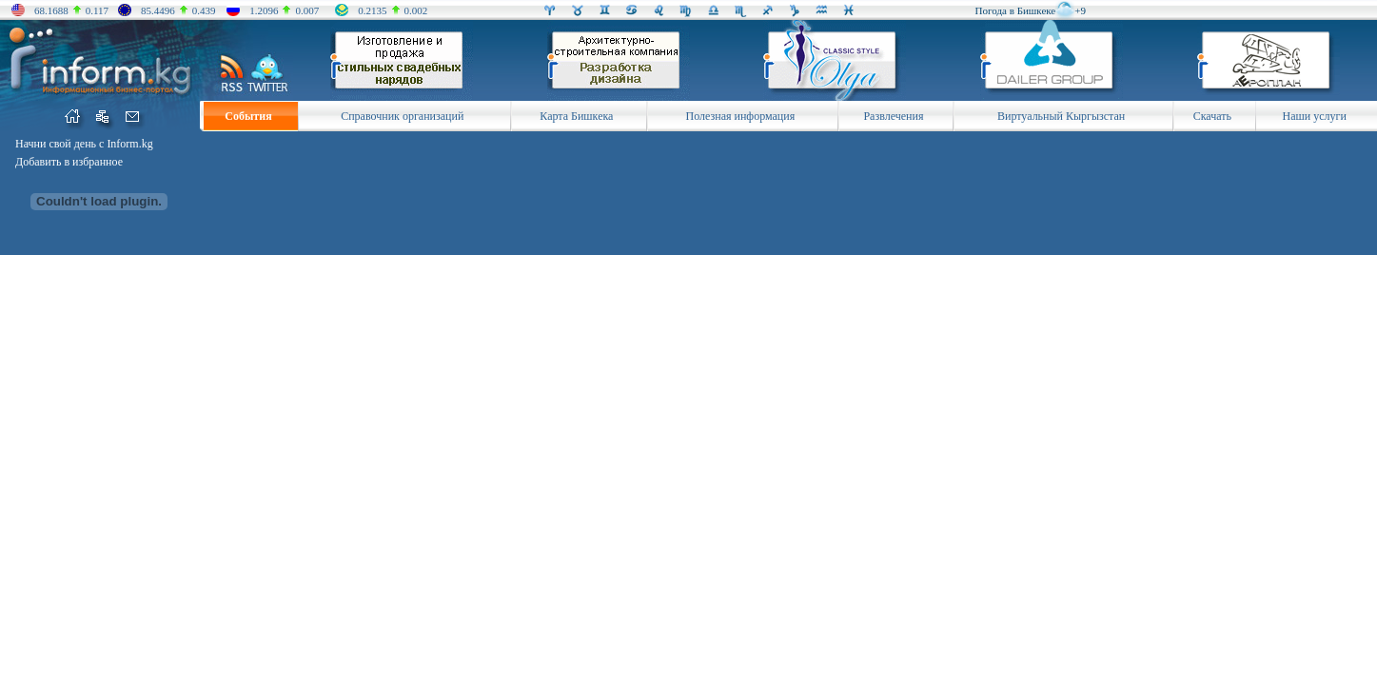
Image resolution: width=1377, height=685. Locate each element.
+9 (1080, 10)
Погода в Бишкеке (1015, 10)
